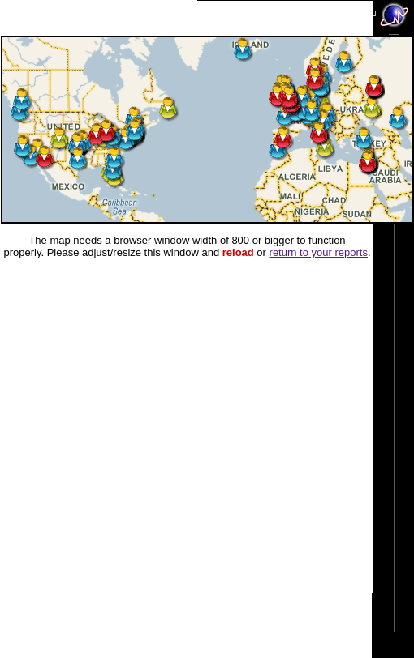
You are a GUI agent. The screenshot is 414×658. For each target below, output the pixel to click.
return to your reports (319, 252)
